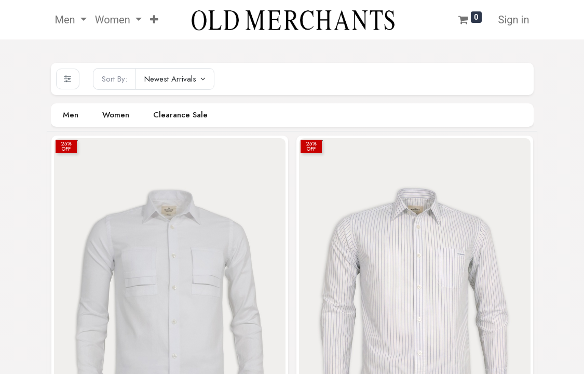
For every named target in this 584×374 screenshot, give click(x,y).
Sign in (513, 20)
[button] (154, 20)
